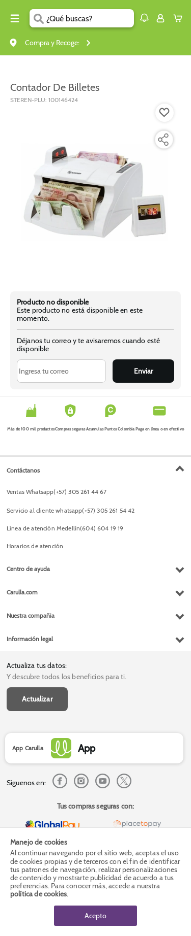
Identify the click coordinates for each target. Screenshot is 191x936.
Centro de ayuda (28, 569)
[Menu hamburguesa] (14, 18)
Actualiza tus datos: (37, 665)
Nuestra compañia (30, 615)
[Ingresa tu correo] (61, 371)
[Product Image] (95, 192)
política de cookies (38, 893)
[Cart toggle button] (180, 18)
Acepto (95, 915)
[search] (89, 18)
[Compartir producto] (163, 139)
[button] (144, 17)
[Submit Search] (38, 18)
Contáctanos (23, 470)
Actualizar (37, 699)
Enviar (143, 371)
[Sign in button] (160, 18)
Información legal (30, 639)
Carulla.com (22, 592)
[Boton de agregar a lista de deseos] (164, 113)
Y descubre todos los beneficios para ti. (66, 677)
